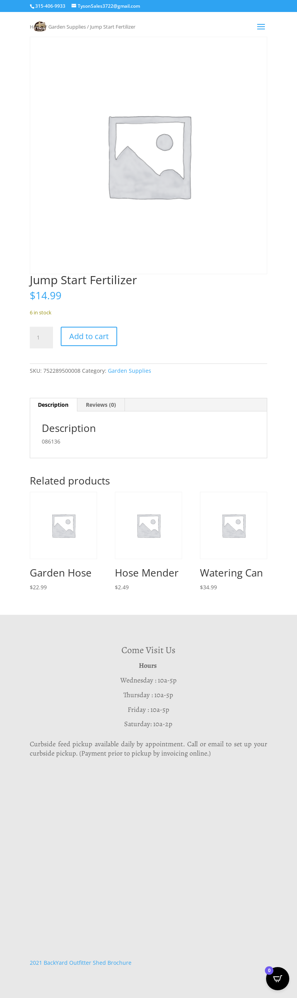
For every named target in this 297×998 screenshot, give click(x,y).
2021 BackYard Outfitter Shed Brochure (80, 962)
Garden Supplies (129, 370)
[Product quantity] (41, 337)
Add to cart (89, 336)
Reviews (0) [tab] (101, 404)
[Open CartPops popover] (277, 978)
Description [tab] (53, 404)
